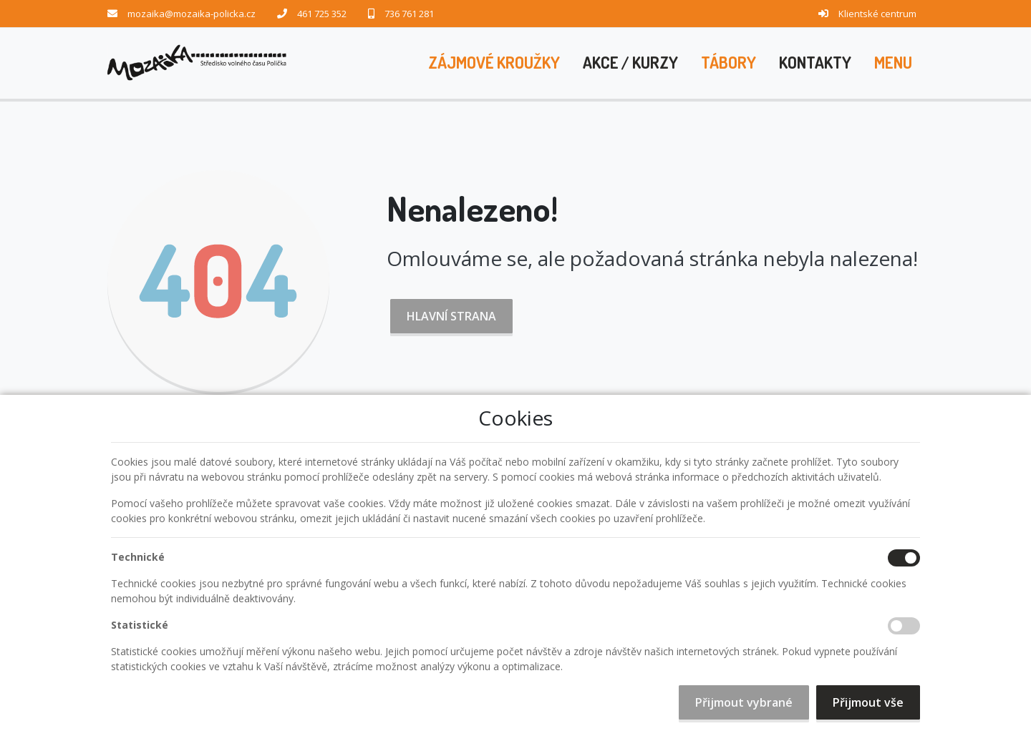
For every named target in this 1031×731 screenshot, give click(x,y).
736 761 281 (409, 13)
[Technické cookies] (904, 557)
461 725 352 (322, 13)
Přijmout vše (868, 702)
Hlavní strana (451, 316)
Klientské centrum (877, 13)
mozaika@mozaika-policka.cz (191, 13)
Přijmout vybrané (744, 702)
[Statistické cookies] (904, 625)
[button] (893, 63)
